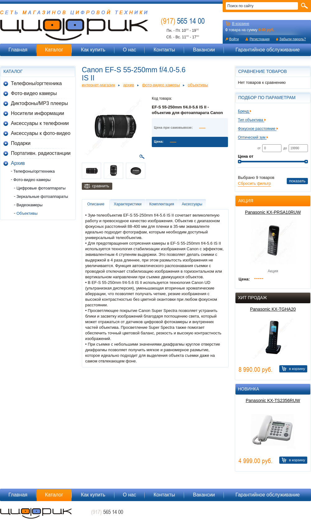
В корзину (297, 368)
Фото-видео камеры (34, 93)
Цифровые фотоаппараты (41, 188)
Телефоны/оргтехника (36, 83)
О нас (129, 49)
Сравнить (100, 186)
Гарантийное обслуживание (267, 49)
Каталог (54, 49)
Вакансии (204, 49)
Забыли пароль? (292, 39)
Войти (234, 39)
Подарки (20, 143)
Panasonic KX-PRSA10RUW (273, 212)
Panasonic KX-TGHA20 (273, 309)
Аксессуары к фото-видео (40, 133)
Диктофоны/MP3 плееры (39, 103)
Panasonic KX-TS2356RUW (273, 400)
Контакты (164, 49)
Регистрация (259, 39)
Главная (17, 49)
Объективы (27, 213)
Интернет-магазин (98, 85)
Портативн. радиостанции (41, 153)
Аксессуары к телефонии (40, 123)
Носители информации (37, 113)
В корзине (240, 24)
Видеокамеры (29, 205)
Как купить (93, 49)
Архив (18, 163)
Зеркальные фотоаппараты (42, 196)
